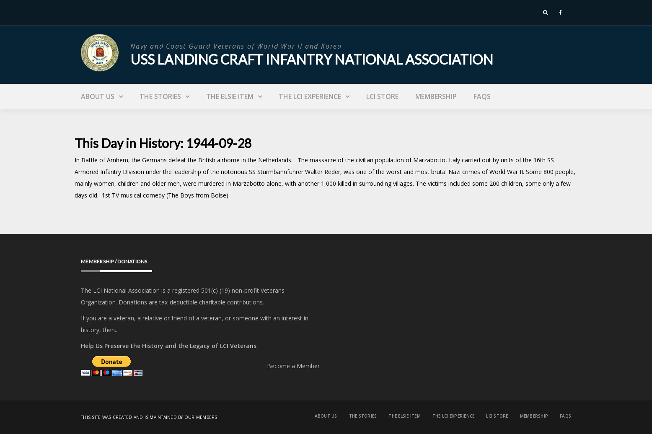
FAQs (482, 96)
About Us (97, 96)
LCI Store (382, 96)
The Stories (160, 96)
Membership (436, 96)
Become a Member (293, 366)
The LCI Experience (310, 96)
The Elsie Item (230, 96)
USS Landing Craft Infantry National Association (311, 59)
